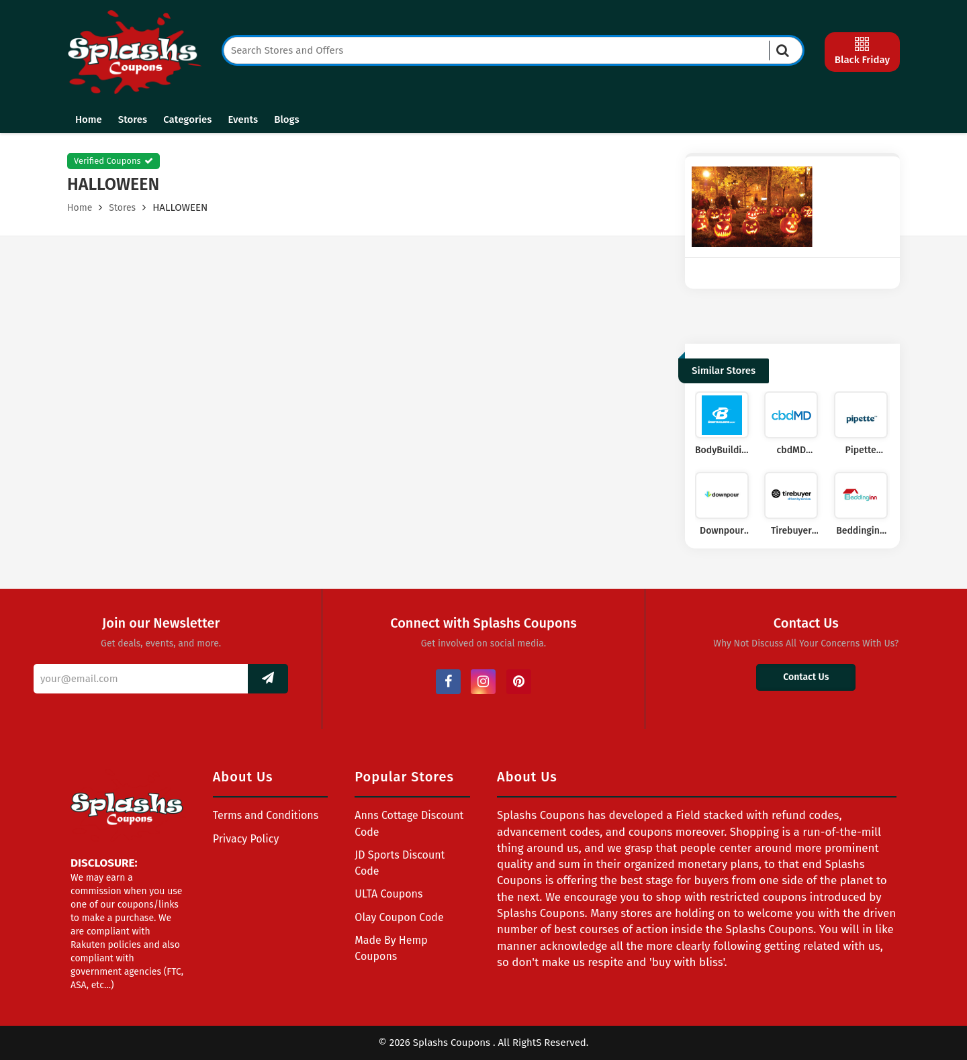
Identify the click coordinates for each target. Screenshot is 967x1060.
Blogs (286, 119)
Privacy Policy (246, 838)
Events (243, 119)
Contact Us (806, 677)
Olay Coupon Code (399, 917)
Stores (132, 119)
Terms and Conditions (266, 815)
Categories (187, 119)
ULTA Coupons (388, 893)
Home (88, 119)
